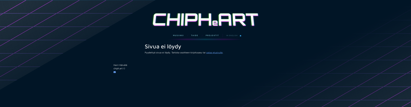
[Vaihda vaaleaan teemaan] (240, 32)
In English (232, 33)
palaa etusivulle (214, 49)
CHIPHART (205, 18)
